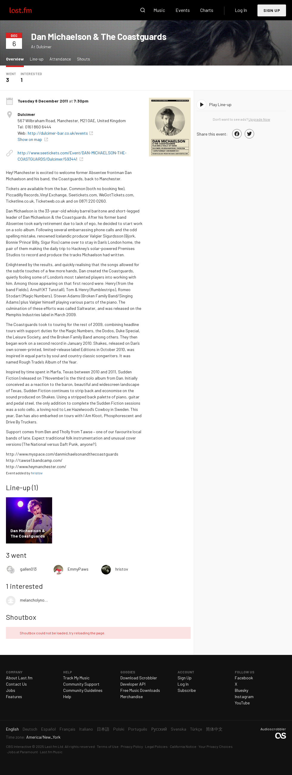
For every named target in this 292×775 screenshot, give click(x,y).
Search (142, 10)
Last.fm (27, 10)
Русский (159, 728)
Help (67, 696)
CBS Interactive (18, 746)
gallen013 (28, 568)
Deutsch (30, 728)
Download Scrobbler (138, 677)
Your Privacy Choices (215, 746)
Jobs (10, 690)
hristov (37, 473)
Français (67, 728)
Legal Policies (156, 746)
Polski (118, 728)
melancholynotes (34, 599)
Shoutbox (21, 617)
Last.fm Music (51, 752)
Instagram (244, 696)
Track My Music (76, 677)
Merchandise (131, 696)
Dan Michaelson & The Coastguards (98, 36)
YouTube (242, 702)
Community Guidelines (82, 690)
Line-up (37, 58)
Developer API (132, 684)
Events (182, 10)
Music (159, 10)
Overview (16, 58)
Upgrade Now (259, 119)
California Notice (183, 746)
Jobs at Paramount (22, 752)
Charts (206, 10)
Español (48, 728)
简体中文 (214, 728)
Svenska (178, 728)
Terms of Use (108, 746)
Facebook (244, 677)
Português (137, 728)
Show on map (30, 139)
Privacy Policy (132, 746)
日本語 (103, 728)
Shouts (83, 58)
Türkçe (196, 728)
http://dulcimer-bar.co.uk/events (58, 133)
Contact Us (16, 684)
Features (14, 696)
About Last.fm (19, 677)
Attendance (60, 58)
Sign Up (271, 10)
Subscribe (187, 690)
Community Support (81, 684)
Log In (241, 10)
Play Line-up (220, 104)
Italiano (86, 728)
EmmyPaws (78, 568)
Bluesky (241, 690)
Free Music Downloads (140, 690)
